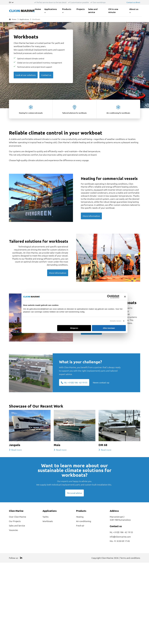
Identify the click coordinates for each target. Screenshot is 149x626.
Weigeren (74, 328)
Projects (81, 9)
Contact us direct (133, 2)
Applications (24, 19)
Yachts (46, 516)
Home (38, 9)
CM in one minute (113, 10)
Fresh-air (80, 525)
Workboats (48, 521)
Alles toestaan (109, 328)
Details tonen (115, 321)
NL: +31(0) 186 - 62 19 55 (121, 532)
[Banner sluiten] (125, 296)
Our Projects (15, 521)
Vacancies (13, 530)
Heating (79, 516)
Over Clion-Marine (17, 516)
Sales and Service (17, 525)
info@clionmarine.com (120, 536)
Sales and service (92, 10)
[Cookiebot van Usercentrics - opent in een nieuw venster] (109, 296)
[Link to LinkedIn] (21, 557)
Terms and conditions (130, 557)
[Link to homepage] (22, 10)
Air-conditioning (83, 521)
